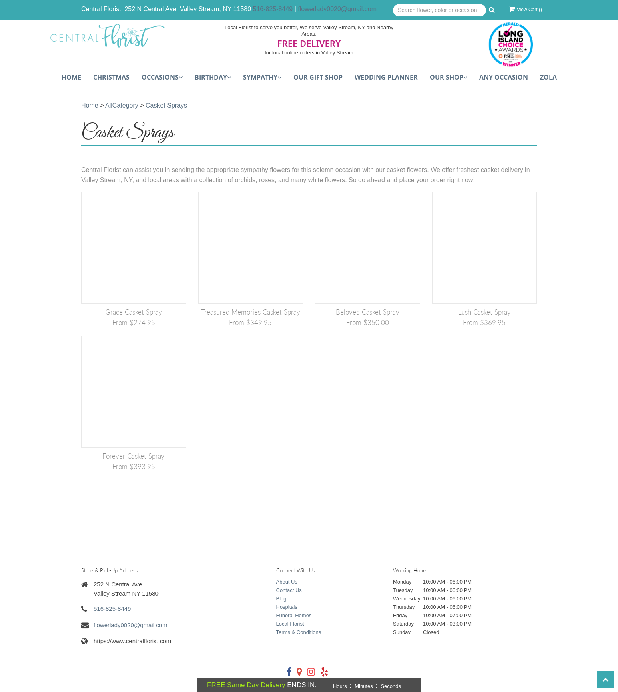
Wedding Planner (386, 77)
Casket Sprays (166, 105)
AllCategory (121, 105)
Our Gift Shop (318, 77)
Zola (548, 77)
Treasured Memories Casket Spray (250, 312)
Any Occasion (503, 77)
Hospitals (286, 607)
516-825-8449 (273, 9)
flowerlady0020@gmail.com (337, 9)
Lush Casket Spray (484, 312)
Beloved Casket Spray (367, 312)
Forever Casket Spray (133, 456)
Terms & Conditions (298, 632)
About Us (286, 582)
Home (71, 77)
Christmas (111, 77)
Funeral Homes (294, 615)
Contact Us (289, 590)
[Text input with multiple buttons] (439, 10)
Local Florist (290, 624)
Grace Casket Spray (133, 312)
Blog (281, 599)
